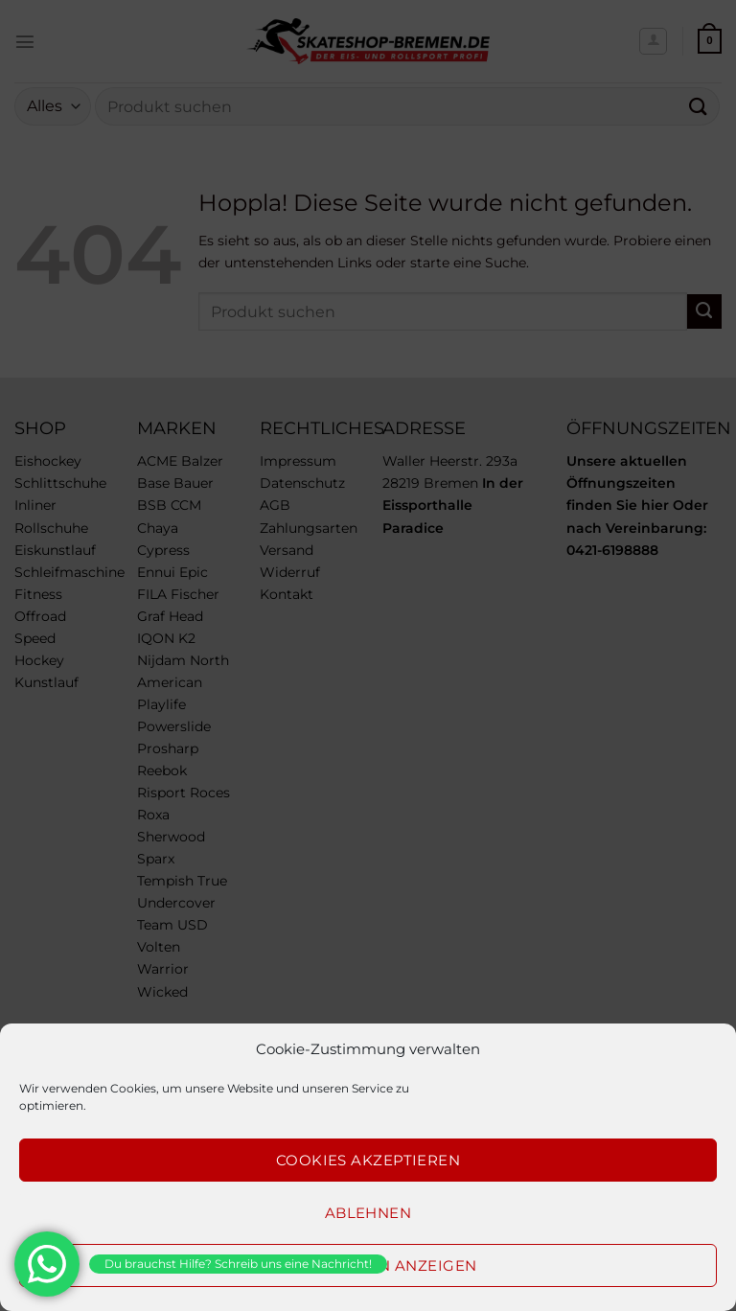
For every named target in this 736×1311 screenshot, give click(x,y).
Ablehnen (368, 1213)
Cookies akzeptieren (368, 1160)
